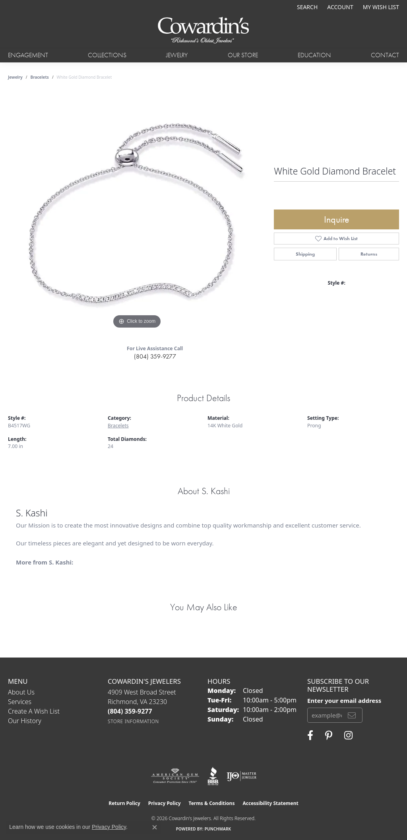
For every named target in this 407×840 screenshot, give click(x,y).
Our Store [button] (243, 55)
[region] (137, 211)
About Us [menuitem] (21, 692)
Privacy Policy (164, 803)
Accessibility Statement (270, 803)
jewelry (15, 77)
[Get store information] (133, 721)
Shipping (305, 254)
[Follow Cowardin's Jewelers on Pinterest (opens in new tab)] (328, 735)
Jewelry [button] (177, 55)
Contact (385, 55)
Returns (368, 254)
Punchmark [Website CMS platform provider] (218, 829)
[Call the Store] (130, 711)
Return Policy (124, 803)
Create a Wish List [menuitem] (34, 711)
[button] (306, 7)
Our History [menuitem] (24, 720)
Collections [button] (107, 55)
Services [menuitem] (19, 701)
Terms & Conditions (212, 803)
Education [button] (314, 55)
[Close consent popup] (154, 827)
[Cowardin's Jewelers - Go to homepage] (203, 31)
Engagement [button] (28, 55)
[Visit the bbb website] (213, 776)
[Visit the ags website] (175, 776)
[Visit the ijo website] (241, 776)
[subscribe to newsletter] (351, 715)
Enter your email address (344, 700)
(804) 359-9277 (155, 356)
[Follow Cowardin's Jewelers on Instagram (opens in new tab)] (348, 735)
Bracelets (40, 77)
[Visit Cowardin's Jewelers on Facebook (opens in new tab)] (310, 735)
